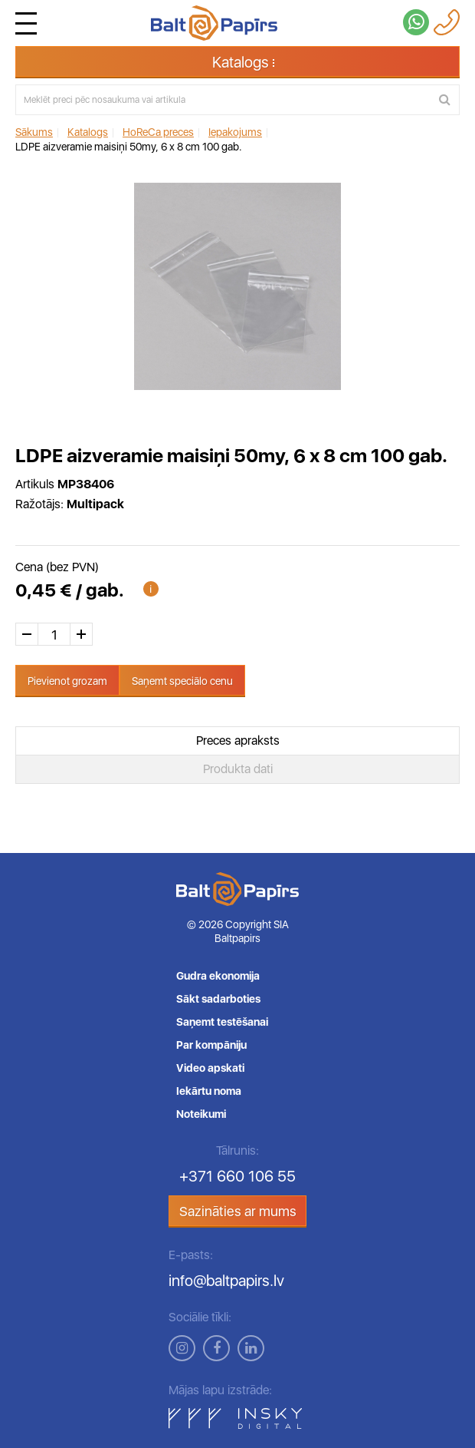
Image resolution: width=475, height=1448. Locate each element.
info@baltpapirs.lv (226, 1280)
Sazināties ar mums (237, 1211)
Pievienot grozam (67, 681)
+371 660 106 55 (237, 1176)
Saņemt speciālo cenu (182, 681)
